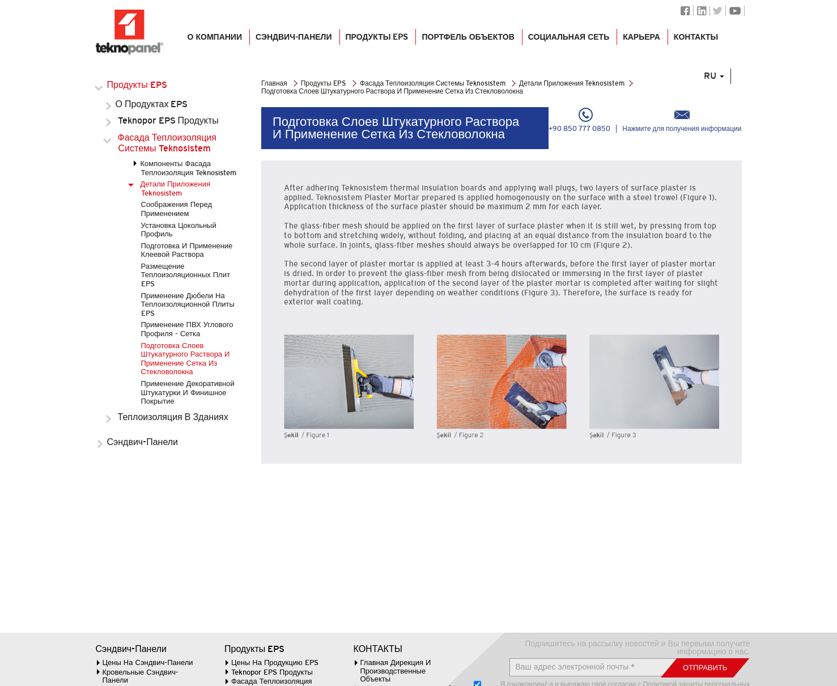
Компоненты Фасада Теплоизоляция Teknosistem (189, 168)
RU (719, 86)
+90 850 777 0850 (579, 120)
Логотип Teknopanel (130, 32)
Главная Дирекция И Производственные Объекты (395, 670)
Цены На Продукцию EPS (274, 662)
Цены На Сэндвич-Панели (148, 662)
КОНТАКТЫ (695, 40)
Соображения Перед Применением (177, 209)
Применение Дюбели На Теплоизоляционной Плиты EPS (188, 304)
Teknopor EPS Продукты (168, 120)
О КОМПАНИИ (214, 40)
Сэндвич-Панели (144, 442)
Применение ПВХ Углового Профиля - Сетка (187, 329)
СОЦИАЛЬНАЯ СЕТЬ (568, 40)
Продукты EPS (376, 40)
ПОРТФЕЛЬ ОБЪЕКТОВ (468, 40)
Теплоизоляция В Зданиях (173, 417)
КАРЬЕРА (641, 40)
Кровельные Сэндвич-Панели (141, 676)
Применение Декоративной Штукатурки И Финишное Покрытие (188, 392)
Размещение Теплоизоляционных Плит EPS (185, 275)
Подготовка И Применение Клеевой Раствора (187, 250)
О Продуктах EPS (153, 104)
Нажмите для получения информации (681, 120)
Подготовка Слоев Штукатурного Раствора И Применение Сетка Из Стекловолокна (185, 358)
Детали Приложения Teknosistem (176, 188)
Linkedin (701, 11)
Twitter (718, 11)
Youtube (735, 11)
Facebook (685, 11)
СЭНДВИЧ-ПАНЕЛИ (294, 40)
